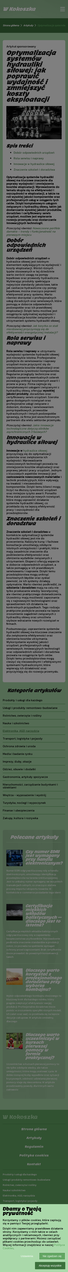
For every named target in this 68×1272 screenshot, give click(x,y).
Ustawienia (27, 1256)
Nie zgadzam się (52, 1256)
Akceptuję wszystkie (50, 1265)
